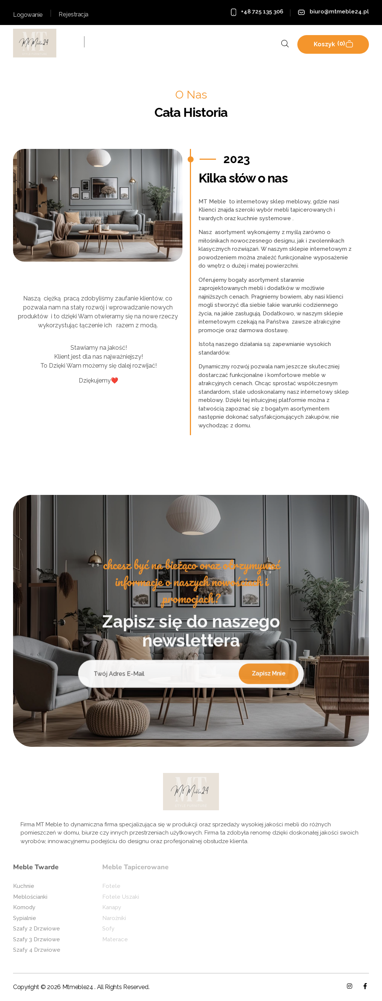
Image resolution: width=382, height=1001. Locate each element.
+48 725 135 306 (262, 11)
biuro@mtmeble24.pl (339, 11)
